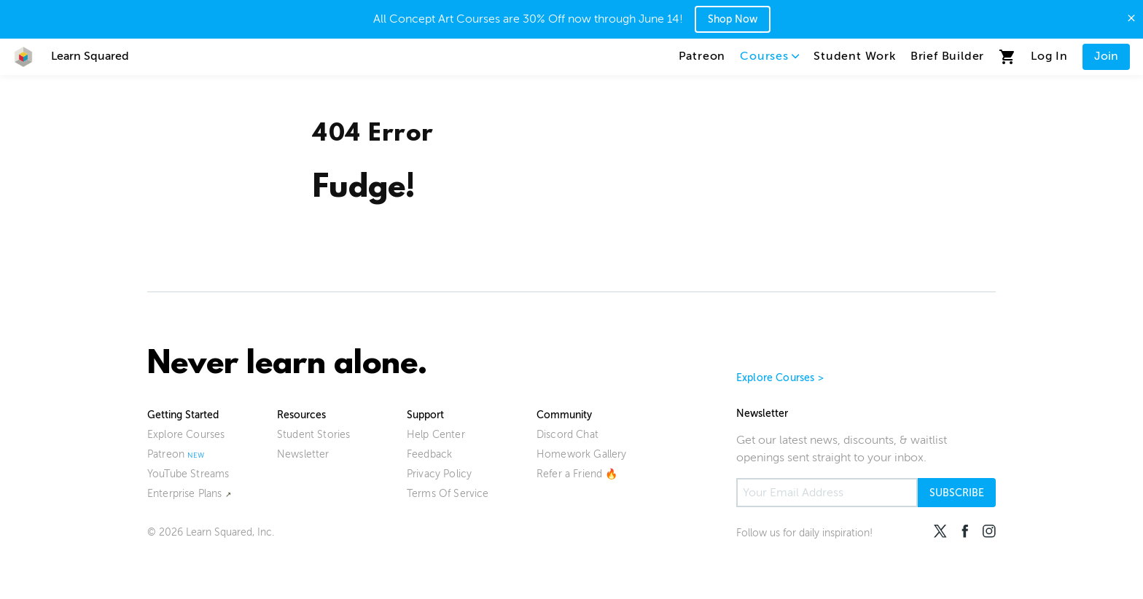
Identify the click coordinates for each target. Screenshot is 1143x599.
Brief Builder (947, 56)
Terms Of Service (448, 493)
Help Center (436, 434)
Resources (301, 415)
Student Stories (313, 434)
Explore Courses (186, 434)
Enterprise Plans (184, 493)
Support (425, 415)
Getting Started (183, 415)
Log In (1049, 56)
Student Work (855, 56)
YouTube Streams (188, 474)
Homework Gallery (582, 454)
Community (564, 415)
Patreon (702, 56)
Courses (769, 56)
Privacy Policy (439, 474)
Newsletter (303, 454)
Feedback (429, 454)
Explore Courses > (780, 377)
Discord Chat (567, 434)
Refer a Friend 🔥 (577, 474)
